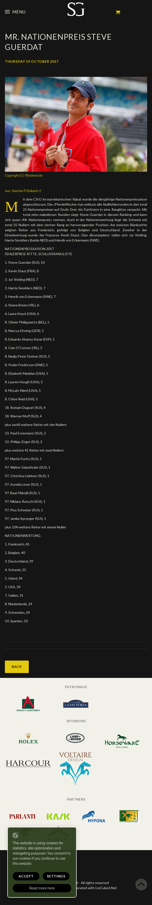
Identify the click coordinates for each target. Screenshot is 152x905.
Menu (15, 11)
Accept (26, 876)
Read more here (42, 888)
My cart (117, 12)
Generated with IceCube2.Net (93, 888)
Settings (56, 876)
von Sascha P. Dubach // (23, 191)
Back (17, 666)
